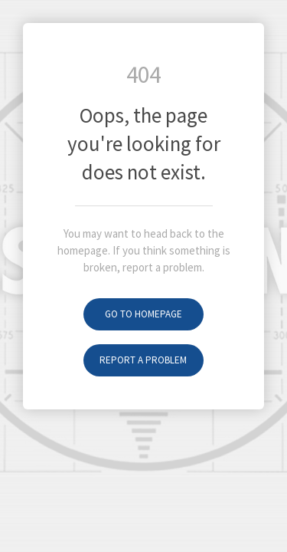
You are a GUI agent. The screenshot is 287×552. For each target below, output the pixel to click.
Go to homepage (143, 313)
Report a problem (143, 359)
